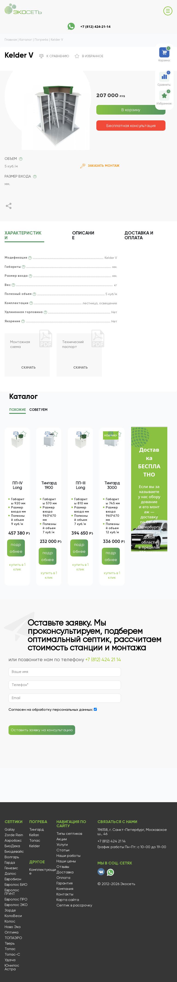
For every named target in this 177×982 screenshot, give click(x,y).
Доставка (141, 236)
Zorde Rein (14, 835)
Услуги (61, 845)
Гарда (10, 862)
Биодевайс (14, 851)
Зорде (10, 910)
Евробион (13, 879)
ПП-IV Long (17, 486)
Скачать (28, 368)
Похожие (17, 410)
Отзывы (62, 867)
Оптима (11, 932)
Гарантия (64, 883)
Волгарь (12, 857)
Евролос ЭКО (16, 905)
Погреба (38, 822)
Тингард (36, 829)
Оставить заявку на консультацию (42, 730)
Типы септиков (69, 833)
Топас (10, 949)
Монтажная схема (20, 345)
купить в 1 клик (17, 567)
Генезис (11, 868)
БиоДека (12, 846)
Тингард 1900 (48, 486)
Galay (10, 829)
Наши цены (65, 861)
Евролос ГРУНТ (12, 892)
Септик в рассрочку (74, 905)
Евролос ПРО (16, 899)
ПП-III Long (80, 486)
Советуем (38, 410)
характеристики (23, 236)
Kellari (34, 835)
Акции (61, 839)
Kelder (34, 846)
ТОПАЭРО (13, 938)
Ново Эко (13, 927)
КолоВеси (13, 916)
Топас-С (12, 954)
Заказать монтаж (99, 166)
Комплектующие (42, 871)
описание (84, 236)
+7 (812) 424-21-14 (95, 26)
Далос (10, 873)
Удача (10, 960)
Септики (14, 822)
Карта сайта (67, 900)
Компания (64, 889)
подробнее (16, 548)
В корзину (131, 109)
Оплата (63, 878)
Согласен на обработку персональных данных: (51, 710)
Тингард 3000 (112, 486)
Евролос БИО (16, 884)
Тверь (10, 943)
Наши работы (68, 856)
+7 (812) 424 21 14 (103, 660)
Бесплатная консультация (131, 125)
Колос (10, 921)
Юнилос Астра (12, 967)
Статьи (62, 850)
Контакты (64, 894)
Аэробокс (13, 840)
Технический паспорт (73, 345)
